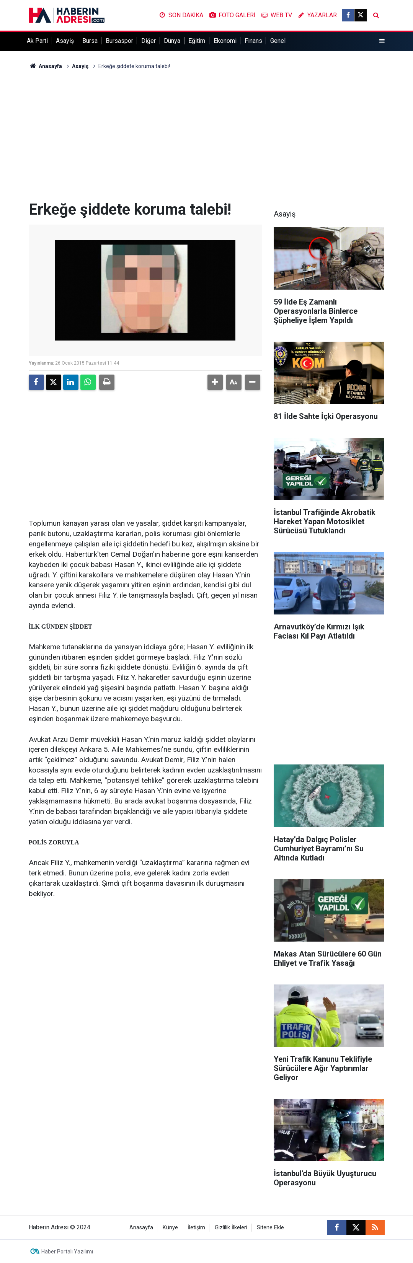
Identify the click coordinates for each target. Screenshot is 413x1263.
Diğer (148, 40)
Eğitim (196, 40)
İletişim (196, 1227)
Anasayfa (45, 66)
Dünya (172, 40)
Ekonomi (225, 40)
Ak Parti (37, 40)
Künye (170, 1227)
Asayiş (65, 40)
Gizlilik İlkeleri (231, 1227)
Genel (278, 40)
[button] (215, 382)
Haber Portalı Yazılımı (67, 1251)
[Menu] (381, 41)
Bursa (90, 40)
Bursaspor (119, 40)
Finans (253, 40)
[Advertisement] (207, 135)
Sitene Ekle (270, 1227)
